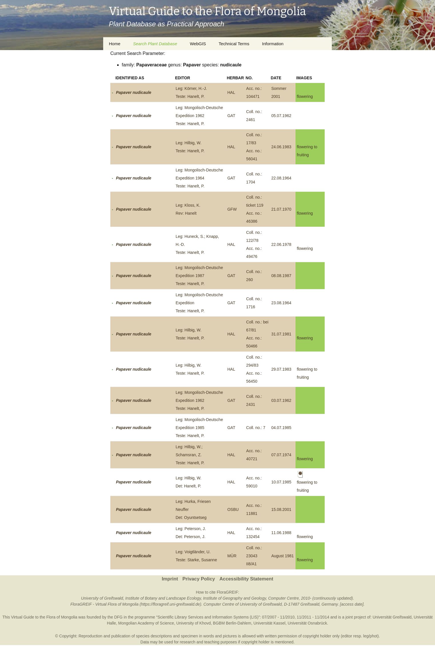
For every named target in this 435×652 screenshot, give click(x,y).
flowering (305, 96)
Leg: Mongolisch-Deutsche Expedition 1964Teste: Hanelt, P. (199, 178)
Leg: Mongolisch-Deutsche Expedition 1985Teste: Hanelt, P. (199, 427)
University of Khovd (193, 623)
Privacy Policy (198, 579)
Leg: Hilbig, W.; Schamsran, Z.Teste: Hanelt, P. (189, 454)
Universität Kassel (270, 623)
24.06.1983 (281, 147)
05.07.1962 (281, 115)
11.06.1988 (281, 532)
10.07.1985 (281, 482)
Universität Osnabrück (307, 623)
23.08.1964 (281, 303)
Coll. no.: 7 (255, 427)
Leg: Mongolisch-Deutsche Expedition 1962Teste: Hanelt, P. (199, 115)
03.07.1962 (281, 400)
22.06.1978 (281, 244)
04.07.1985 (281, 427)
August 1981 (282, 556)
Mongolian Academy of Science (146, 623)
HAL (231, 92)
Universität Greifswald (392, 617)
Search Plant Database (155, 43)
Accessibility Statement (246, 579)
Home (114, 43)
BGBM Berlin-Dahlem (232, 623)
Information (273, 43)
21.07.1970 (281, 209)
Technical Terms (234, 43)
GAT (231, 115)
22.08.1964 (281, 178)
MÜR (231, 556)
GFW (232, 209)
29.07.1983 (281, 369)
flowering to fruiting (307, 482)
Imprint (170, 579)
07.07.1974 (281, 455)
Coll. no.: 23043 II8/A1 (254, 556)
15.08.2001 (281, 509)
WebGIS (198, 43)
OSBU (233, 509)
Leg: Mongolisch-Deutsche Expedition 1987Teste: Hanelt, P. (199, 275)
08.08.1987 (281, 275)
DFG (118, 617)
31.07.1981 (281, 334)
